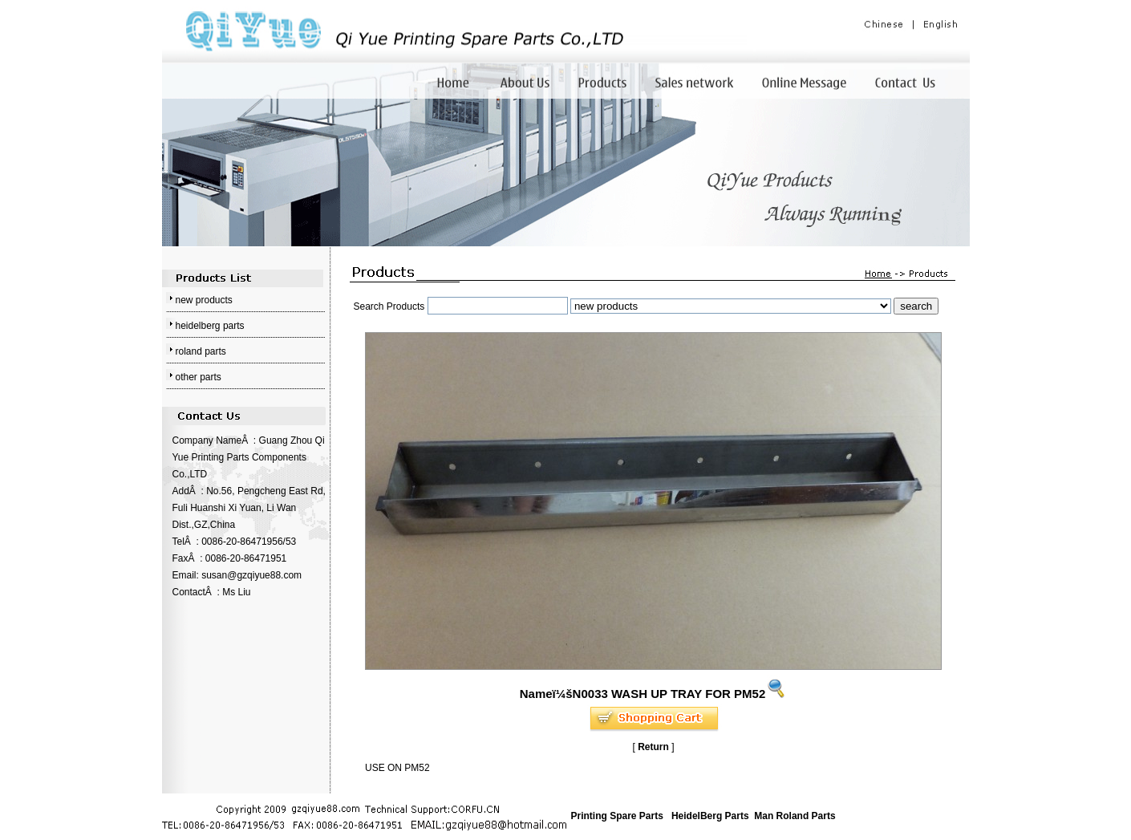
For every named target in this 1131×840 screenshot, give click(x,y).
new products (204, 300)
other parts (198, 377)
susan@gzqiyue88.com (251, 575)
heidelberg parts (210, 325)
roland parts (201, 351)
